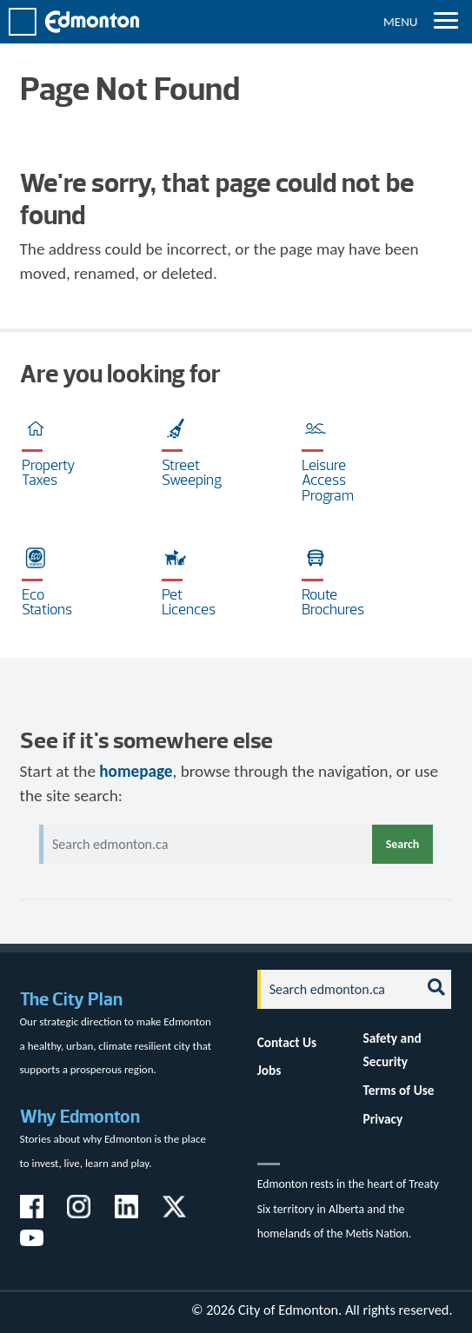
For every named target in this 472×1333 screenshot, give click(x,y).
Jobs (269, 1070)
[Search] (335, 989)
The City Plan (71, 999)
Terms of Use (399, 1090)
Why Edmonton (80, 1116)
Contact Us (287, 1042)
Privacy (383, 1119)
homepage (135, 771)
